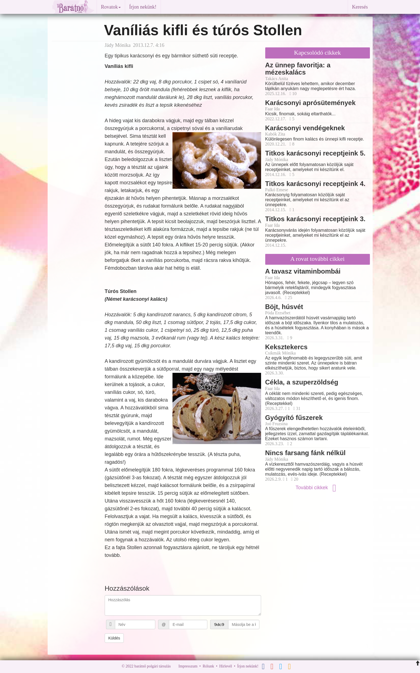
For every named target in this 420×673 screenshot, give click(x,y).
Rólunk (208, 666)
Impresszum (188, 666)
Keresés (360, 7)
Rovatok (111, 7)
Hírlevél (225, 666)
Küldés (114, 638)
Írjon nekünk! (142, 7)
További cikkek (317, 487)
